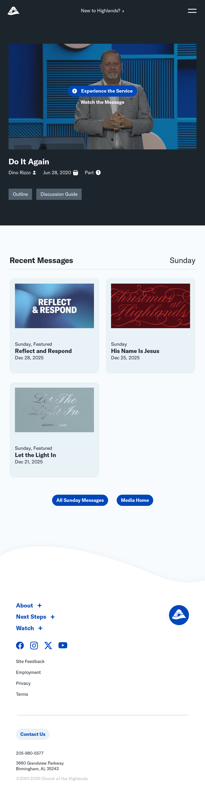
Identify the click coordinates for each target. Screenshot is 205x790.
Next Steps (31, 616)
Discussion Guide (59, 194)
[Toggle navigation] (192, 10)
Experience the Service (102, 91)
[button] (192, 10)
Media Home (135, 500)
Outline (20, 194)
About (24, 605)
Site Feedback (30, 661)
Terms (22, 694)
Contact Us (32, 734)
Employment (28, 672)
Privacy (23, 683)
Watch (25, 628)
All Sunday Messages (80, 500)
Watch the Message (102, 102)
